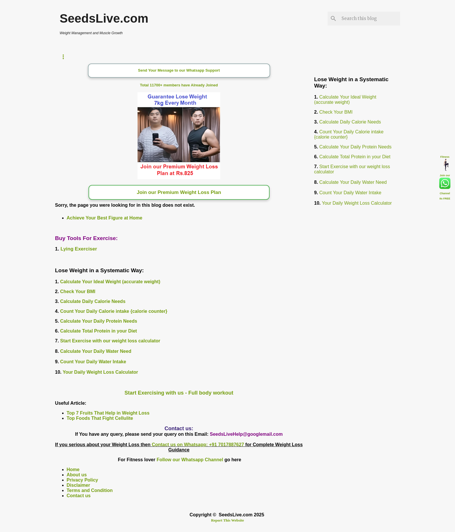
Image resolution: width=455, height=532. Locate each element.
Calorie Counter (139, 56)
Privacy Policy (82, 479)
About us (77, 474)
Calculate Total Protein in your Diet (98, 330)
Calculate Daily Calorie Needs (92, 301)
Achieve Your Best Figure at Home (104, 217)
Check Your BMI (77, 291)
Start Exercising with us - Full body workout (178, 393)
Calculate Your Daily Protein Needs (98, 321)
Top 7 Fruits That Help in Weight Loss (108, 413)
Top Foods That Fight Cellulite (100, 418)
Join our (445, 175)
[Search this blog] (369, 19)
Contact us (79, 495)
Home (73, 469)
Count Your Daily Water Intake (93, 361)
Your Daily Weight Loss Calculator (100, 372)
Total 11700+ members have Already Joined (179, 85)
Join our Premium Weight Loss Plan (179, 192)
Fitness (444, 156)
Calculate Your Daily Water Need (95, 351)
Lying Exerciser (78, 249)
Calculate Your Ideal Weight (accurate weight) (110, 281)
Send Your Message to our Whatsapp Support (179, 70)
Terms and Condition (90, 490)
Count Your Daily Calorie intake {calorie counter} (113, 311)
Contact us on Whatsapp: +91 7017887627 (198, 444)
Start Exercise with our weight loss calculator (110, 340)
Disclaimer (78, 485)
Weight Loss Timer (82, 56)
